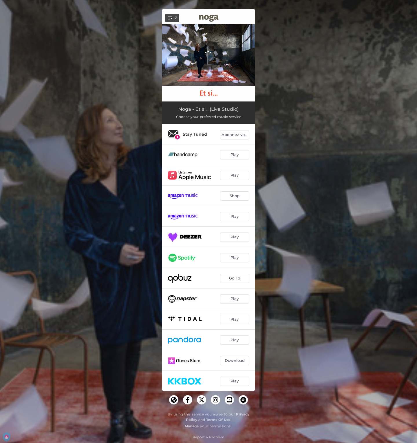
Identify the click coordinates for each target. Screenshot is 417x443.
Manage (192, 426)
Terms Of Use (218, 419)
